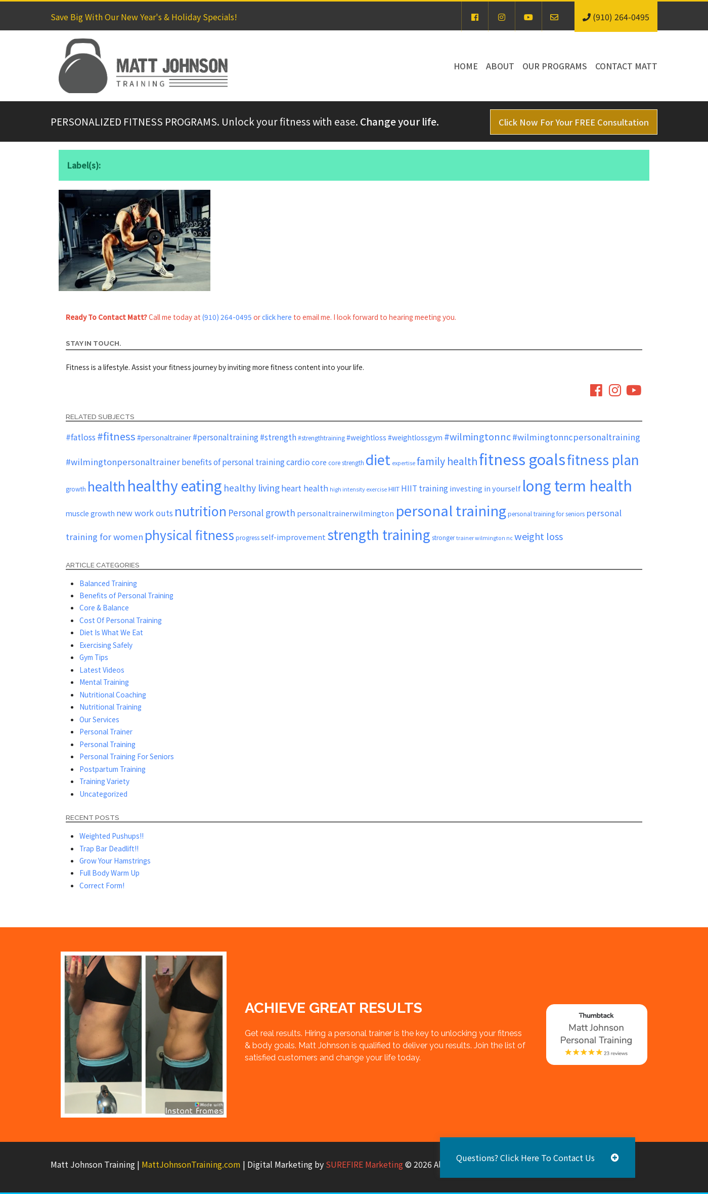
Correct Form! (101, 885)
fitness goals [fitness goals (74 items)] (522, 458)
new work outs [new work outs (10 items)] (144, 513)
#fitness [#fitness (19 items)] (116, 436)
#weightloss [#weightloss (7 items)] (366, 437)
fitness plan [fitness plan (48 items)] (603, 459)
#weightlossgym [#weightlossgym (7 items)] (415, 437)
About (500, 66)
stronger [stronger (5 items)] (443, 537)
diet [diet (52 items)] (378, 459)
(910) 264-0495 (227, 317)
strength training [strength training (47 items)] (378, 534)
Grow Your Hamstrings (115, 860)
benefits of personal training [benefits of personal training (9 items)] (233, 461)
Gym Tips (93, 657)
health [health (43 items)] (106, 485)
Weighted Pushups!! (111, 836)
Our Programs (554, 66)
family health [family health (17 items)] (447, 461)
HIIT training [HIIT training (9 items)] (424, 487)
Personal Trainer (105, 731)
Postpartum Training (112, 769)
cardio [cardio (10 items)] (298, 462)
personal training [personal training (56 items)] (450, 510)
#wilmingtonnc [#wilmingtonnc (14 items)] (477, 436)
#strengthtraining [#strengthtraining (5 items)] (321, 437)
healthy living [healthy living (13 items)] (252, 487)
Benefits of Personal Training (126, 595)
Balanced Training (108, 583)
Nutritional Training (110, 707)
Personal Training (107, 744)
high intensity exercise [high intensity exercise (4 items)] (358, 489)
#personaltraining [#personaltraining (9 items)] (225, 436)
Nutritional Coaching (112, 694)
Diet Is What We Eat (111, 632)
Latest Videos (101, 670)
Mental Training (104, 682)
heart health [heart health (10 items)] (304, 488)
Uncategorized (103, 794)
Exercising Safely (105, 645)
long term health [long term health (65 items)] (577, 485)
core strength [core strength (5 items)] (346, 462)
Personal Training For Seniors (126, 756)
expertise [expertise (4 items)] (403, 463)
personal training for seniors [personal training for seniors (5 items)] (546, 513)
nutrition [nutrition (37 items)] (200, 511)
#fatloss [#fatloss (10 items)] (81, 437)
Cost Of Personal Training (120, 620)
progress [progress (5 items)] (247, 537)
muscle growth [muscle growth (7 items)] (90, 513)
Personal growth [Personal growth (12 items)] (261, 512)
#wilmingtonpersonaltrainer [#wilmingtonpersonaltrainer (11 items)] (123, 462)
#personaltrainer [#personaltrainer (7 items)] (164, 437)
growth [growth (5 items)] (76, 488)
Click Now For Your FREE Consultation (574, 122)
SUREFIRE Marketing (364, 1164)
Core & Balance (104, 607)
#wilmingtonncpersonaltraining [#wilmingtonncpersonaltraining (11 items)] (576, 437)
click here (277, 317)
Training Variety (104, 781)
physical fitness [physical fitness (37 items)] (189, 534)
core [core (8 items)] (319, 462)
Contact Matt (626, 66)
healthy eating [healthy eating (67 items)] (174, 485)
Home (466, 66)
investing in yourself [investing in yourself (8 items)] (485, 488)
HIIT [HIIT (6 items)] (394, 488)
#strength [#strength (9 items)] (278, 436)
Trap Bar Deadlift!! (109, 848)
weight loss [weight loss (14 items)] (538, 536)
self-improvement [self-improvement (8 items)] (293, 536)
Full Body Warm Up (109, 873)
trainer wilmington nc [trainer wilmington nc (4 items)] (484, 538)
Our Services (99, 719)
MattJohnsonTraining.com (191, 1164)
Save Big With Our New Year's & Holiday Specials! (144, 17)
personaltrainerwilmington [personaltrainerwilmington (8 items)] (345, 513)
